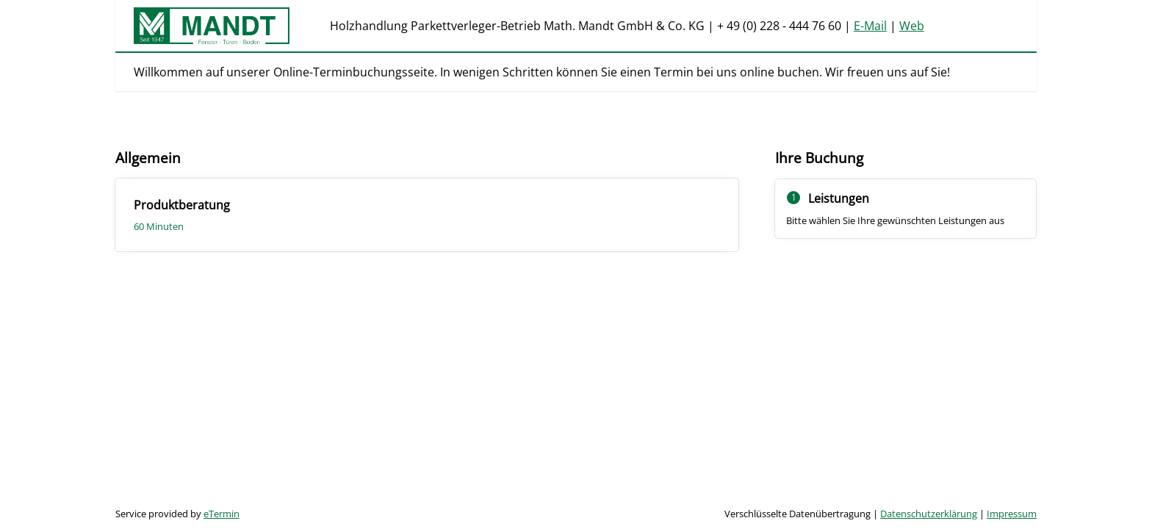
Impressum (1012, 513)
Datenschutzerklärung (928, 513)
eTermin (222, 513)
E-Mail (870, 26)
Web (911, 26)
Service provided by (177, 513)
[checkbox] (427, 214)
